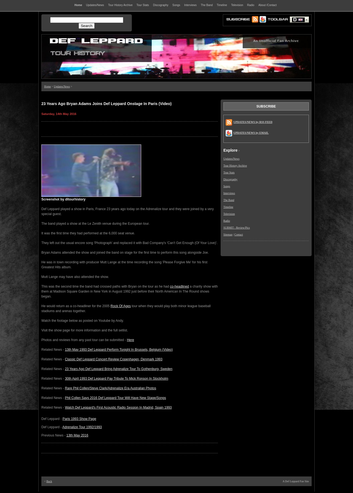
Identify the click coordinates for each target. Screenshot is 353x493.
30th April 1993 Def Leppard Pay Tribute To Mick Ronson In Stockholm (116, 379)
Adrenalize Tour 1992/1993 (82, 427)
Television (229, 213)
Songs (226, 186)
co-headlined (179, 286)
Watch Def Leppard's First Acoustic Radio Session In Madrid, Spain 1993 (118, 407)
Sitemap (227, 234)
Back (49, 481)
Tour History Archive (235, 165)
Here (130, 340)
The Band (228, 200)
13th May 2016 (77, 435)
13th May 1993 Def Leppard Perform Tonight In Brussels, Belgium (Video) (119, 350)
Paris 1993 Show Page (79, 419)
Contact (238, 234)
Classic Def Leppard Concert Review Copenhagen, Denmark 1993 (113, 359)
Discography (230, 179)
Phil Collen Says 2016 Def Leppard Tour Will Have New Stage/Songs (115, 398)
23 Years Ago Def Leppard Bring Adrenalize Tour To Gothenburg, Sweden (118, 369)
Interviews (229, 193)
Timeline (228, 206)
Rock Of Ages (121, 306)
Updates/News (62, 86)
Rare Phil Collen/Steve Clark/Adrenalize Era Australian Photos (110, 388)
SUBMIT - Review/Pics (236, 227)
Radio (226, 220)
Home (47, 86)
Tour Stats (229, 172)
